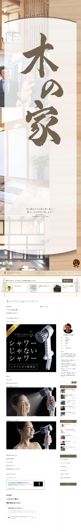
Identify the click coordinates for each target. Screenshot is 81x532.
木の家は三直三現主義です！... (70, 429)
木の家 (62, 466)
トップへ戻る (36, 273)
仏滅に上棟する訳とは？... (69, 406)
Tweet (8, 309)
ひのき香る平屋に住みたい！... (70, 412)
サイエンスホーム (52, 273)
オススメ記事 (45, 306)
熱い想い (44, 273)
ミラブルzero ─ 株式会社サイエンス (18, 482)
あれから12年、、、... (69, 424)
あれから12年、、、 (19, 286)
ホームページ (70, 273)
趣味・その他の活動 (64, 477)
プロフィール (62, 273)
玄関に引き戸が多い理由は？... (70, 389)
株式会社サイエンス (11, 488)
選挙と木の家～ (68, 441)
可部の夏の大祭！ (68, 435)
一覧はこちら (67, 280)
